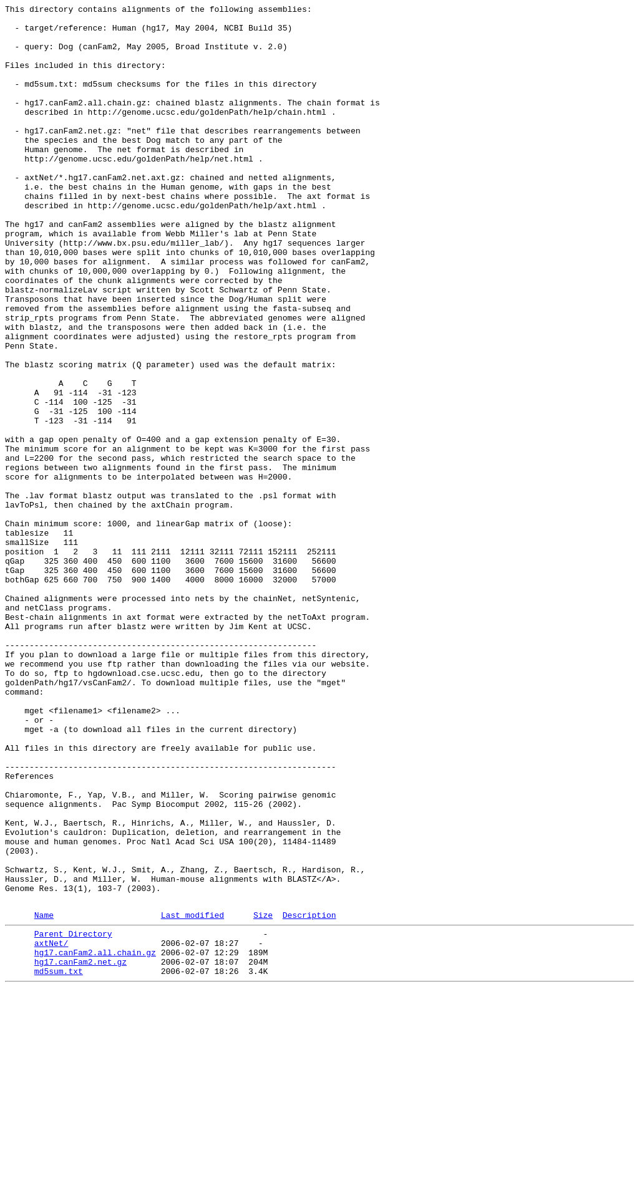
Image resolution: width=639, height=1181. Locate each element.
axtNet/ (51, 1128)
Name (44, 1096)
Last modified (192, 1096)
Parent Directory (73, 1116)
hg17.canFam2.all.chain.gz (95, 1139)
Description (309, 1096)
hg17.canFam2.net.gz (80, 1150)
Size (263, 1096)
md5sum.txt (58, 1161)
